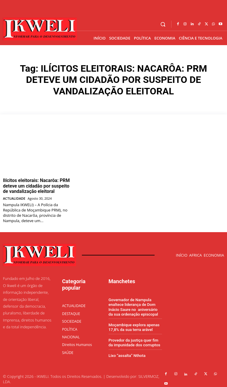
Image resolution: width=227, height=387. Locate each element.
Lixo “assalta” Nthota (126, 352)
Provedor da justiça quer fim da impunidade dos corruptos (135, 340)
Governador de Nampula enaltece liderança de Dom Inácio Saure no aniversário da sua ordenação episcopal (134, 305)
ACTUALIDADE (14, 197)
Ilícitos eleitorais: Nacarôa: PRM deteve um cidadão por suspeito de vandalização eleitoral (35, 185)
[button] (163, 24)
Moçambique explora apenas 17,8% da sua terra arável (133, 324)
